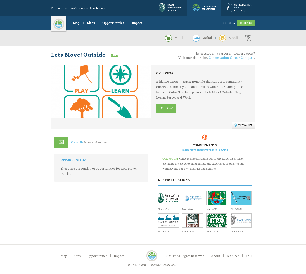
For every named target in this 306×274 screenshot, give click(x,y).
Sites (91, 23)
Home (114, 55)
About (215, 256)
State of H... (216, 201)
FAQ (249, 256)
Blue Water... (192, 201)
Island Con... (168, 223)
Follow (166, 108)
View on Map (243, 125)
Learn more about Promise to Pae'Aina (205, 149)
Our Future (170, 158)
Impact (137, 23)
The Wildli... (241, 201)
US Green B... (241, 223)
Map (76, 23)
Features (233, 256)
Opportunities (113, 23)
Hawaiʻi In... (216, 223)
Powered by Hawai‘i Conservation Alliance (78, 8)
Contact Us (77, 142)
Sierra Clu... (168, 201)
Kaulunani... (192, 223)
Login (226, 23)
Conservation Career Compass (231, 58)
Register (246, 23)
